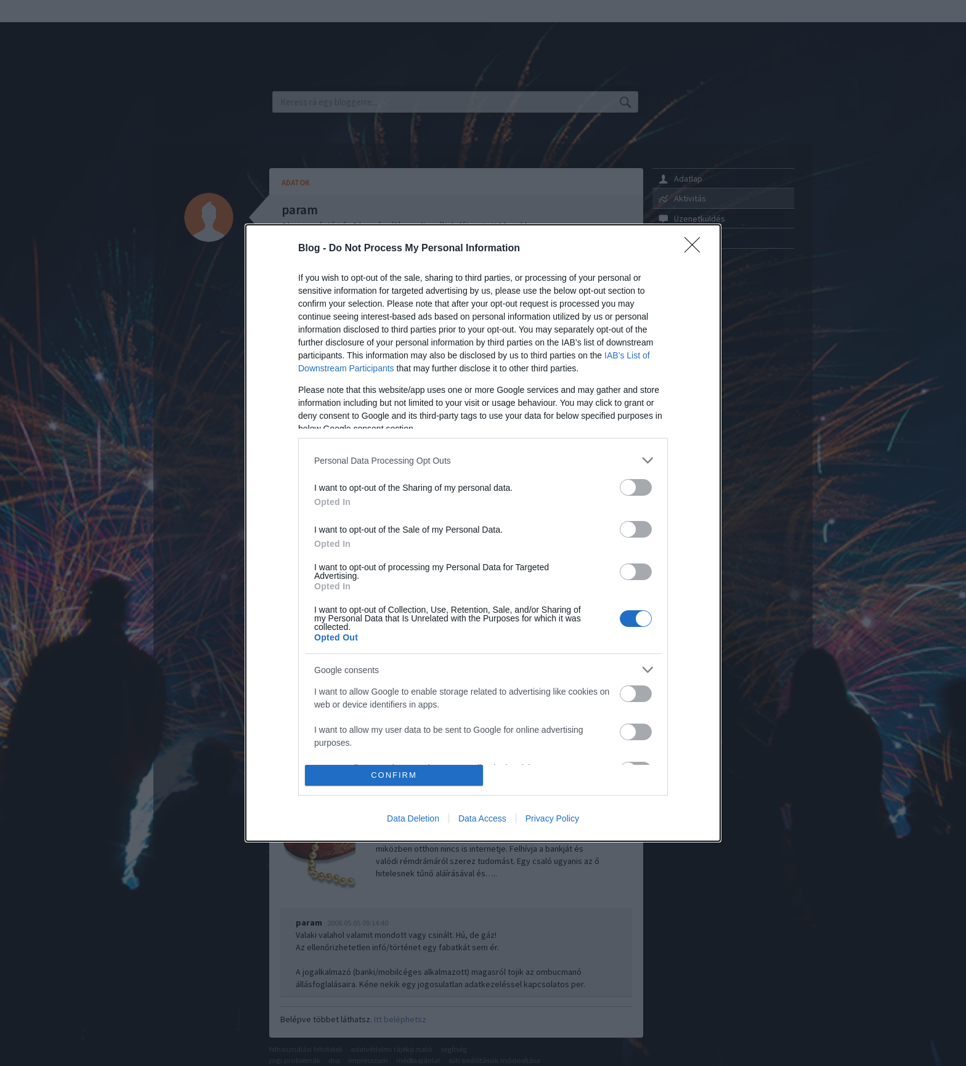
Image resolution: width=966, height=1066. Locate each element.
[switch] (636, 487)
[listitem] (483, 460)
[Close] (696, 248)
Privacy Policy (552, 818)
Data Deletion (413, 818)
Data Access (482, 818)
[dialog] (483, 533)
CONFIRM (394, 775)
